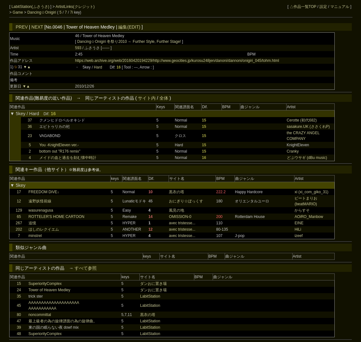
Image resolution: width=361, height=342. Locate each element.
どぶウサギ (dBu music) (307, 157)
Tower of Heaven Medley (49, 290)
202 (19, 229)
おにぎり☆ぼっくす (186, 201)
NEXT (37, 27)
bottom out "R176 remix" (60, 151)
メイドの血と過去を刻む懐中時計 (67, 157)
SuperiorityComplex (45, 283)
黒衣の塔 (176, 192)
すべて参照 (85, 268)
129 (19, 210)
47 (19, 321)
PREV (22, 27)
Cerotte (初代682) (302, 120)
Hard (98, 67)
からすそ (302, 210)
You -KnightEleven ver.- (59, 145)
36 (30, 126)
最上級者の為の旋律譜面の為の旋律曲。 (63, 321)
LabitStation (150, 296)
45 (19, 305)
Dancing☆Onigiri (42, 12)
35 (19, 296)
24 (19, 290)
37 (30, 120)
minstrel (35, 235)
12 (19, 201)
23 (30, 136)
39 (19, 327)
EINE (298, 223)
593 (78, 48)
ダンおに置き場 (153, 283)
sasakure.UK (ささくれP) (308, 126)
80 (19, 314)
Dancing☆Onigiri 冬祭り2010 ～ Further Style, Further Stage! (129, 41)
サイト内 (147, 98)
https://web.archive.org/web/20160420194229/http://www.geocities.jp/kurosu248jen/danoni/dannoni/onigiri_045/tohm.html (177, 60)
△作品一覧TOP (303, 6)
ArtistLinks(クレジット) (74, 6)
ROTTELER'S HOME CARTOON (57, 216)
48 (19, 334)
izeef (298, 235)
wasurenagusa (41, 210)
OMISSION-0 (180, 216)
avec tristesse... (182, 223)
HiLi (297, 229)
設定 (323, 6)
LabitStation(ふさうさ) (30, 6)
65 (19, 216)
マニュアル (339, 6)
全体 (163, 98)
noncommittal (40, 314)
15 (19, 283)
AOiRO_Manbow (308, 216)
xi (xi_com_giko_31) (311, 192)
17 (19, 192)
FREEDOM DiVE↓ (44, 192)
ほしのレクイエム (44, 229)
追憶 (32, 223)
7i (71, 12)
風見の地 (176, 210)
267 (19, 223)
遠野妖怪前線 (40, 201)
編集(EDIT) (129, 27)
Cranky (293, 151)
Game (18, 12)
